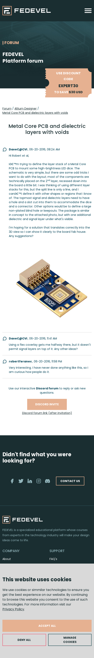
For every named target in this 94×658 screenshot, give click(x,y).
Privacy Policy (13, 609)
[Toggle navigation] (88, 10)
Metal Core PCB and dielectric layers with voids (35, 113)
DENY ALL (24, 640)
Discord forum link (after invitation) (47, 413)
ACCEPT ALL (47, 626)
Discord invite (47, 404)
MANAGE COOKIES (69, 640)
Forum (6, 109)
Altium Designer (25, 109)
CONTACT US (70, 481)
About (6, 559)
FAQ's (53, 559)
